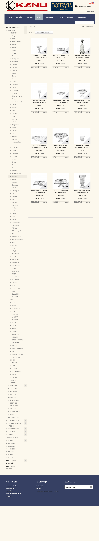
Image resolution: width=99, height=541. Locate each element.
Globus (14, 110)
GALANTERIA (15, 406)
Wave (14, 234)
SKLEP (39, 17)
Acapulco (15, 36)
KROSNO (11, 426)
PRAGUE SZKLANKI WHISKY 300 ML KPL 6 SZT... (82, 147)
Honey (14, 116)
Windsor (14, 228)
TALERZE (13, 409)
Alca (13, 38)
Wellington (15, 225)
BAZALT (15, 374)
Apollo (14, 47)
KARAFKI (13, 383)
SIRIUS (14, 325)
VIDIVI (10, 440)
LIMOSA (15, 282)
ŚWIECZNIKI (14, 400)
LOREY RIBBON (17, 348)
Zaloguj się (90, 11)
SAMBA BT (16, 368)
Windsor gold (16, 231)
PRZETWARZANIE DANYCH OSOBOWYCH (47, 524)
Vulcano (14, 245)
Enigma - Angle (17, 96)
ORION (14, 257)
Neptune (15, 145)
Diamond (15, 84)
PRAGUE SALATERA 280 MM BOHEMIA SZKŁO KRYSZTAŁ (61, 102)
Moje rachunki (10, 521)
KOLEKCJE (13, 33)
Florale (14, 104)
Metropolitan (16, 142)
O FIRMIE (9, 17)
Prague (14, 176)
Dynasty (14, 87)
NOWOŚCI (19, 17)
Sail (13, 193)
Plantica (14, 170)
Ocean (14, 150)
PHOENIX (15, 279)
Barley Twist (16, 59)
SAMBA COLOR (17, 354)
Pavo (13, 168)
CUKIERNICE (10, 486)
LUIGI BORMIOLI (14, 420)
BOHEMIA (11, 30)
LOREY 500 (15, 317)
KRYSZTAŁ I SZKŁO (13, 27)
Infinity (14, 122)
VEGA (14, 323)
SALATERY (10, 483)
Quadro (14, 182)
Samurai (14, 196)
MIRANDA (15, 262)
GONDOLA (16, 308)
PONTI (14, 363)
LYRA (13, 291)
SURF (14, 366)
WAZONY (13, 391)
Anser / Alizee (16, 41)
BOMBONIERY (15, 411)
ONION (14, 311)
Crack (14, 82)
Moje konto (11, 514)
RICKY (14, 274)
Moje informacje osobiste (13, 526)
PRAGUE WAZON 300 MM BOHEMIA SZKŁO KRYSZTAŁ (82, 192)
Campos (14, 67)
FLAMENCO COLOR (15, 358)
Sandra (14, 199)
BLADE (14, 268)
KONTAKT (60, 17)
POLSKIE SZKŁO (13, 429)
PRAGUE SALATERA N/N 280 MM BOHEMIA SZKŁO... (82, 102)
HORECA (9, 500)
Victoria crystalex (17, 239)
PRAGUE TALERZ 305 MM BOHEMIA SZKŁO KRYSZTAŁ (39, 192)
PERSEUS (15, 320)
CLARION (15, 294)
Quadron (15, 185)
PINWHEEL (16, 259)
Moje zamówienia (11, 518)
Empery (14, 93)
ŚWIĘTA (9, 489)
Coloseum (15, 79)
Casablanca (15, 70)
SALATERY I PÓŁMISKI (13, 395)
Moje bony (9, 529)
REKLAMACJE (81, 17)
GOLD (14, 285)
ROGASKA (11, 432)
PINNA (14, 377)
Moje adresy (9, 524)
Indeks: (37, 63)
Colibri (14, 76)
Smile (13, 211)
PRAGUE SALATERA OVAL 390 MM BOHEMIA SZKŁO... (39, 147)
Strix (13, 216)
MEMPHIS (15, 334)
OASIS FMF (16, 343)
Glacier (14, 107)
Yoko (13, 248)
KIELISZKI (13, 386)
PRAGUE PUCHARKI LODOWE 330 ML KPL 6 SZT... (39, 58)
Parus (14, 165)
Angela (14, 44)
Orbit (14, 159)
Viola (13, 242)
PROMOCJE (29, 17)
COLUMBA (16, 288)
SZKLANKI (13, 389)
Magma (14, 136)
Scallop (14, 202)
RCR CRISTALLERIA (14, 423)
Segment (15, 205)
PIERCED (15, 345)
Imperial (14, 119)
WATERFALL (16, 254)
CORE (14, 302)
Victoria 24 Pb (16, 236)
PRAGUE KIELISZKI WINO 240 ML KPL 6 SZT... (39, 102)
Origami (14, 162)
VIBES (14, 328)
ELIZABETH (16, 265)
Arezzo (14, 53)
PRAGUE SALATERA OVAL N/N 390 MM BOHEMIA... (60, 147)
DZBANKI (13, 403)
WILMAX (11, 457)
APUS (14, 251)
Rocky (14, 179)
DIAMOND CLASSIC (15, 298)
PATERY (9, 480)
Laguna (14, 130)
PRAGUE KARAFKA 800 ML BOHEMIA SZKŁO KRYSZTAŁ (82, 58)
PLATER (9, 469)
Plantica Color (16, 173)
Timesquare (16, 222)
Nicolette (15, 148)
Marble (14, 139)
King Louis (15, 125)
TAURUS (15, 314)
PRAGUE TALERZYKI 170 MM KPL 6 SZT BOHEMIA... (61, 58)
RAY (13, 351)
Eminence (15, 90)
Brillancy (15, 61)
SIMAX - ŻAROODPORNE (12, 436)
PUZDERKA (10, 477)
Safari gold (15, 191)
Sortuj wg (31, 32)
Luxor (14, 133)
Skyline (14, 208)
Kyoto (14, 127)
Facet (14, 99)
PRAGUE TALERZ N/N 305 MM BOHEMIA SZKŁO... (61, 192)
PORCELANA (11, 460)
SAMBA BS (15, 277)
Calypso (14, 64)
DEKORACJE (10, 492)
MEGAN (15, 337)
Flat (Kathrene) (17, 102)
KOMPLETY (14, 380)
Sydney (14, 219)
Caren (14, 73)
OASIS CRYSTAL (17, 340)
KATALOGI (70, 17)
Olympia (14, 156)
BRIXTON (15, 271)
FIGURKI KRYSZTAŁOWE (13, 416)
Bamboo (15, 56)
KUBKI (8, 475)
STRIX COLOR (16, 371)
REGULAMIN (49, 17)
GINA (14, 305)
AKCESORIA (10, 495)
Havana (14, 113)
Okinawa (15, 153)
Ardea (14, 50)
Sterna (14, 214)
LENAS (14, 331)
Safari (14, 188)
